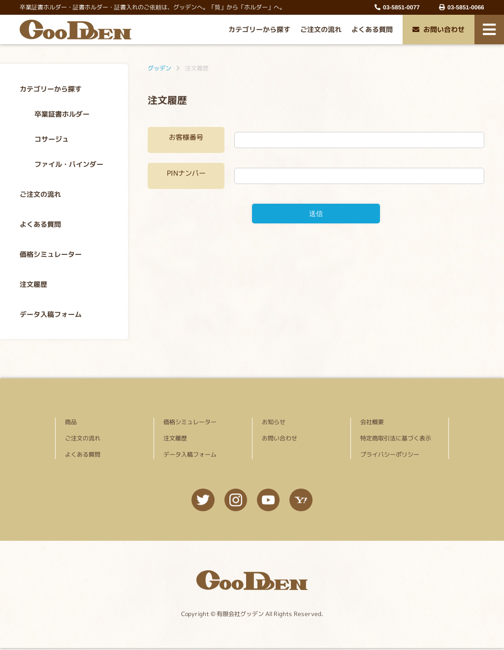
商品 (71, 422)
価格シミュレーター (51, 254)
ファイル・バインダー (68, 164)
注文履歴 (33, 284)
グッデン (159, 68)
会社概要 (372, 422)
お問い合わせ (438, 29)
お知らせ (273, 422)
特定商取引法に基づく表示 (395, 438)
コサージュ (51, 139)
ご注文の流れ (321, 29)
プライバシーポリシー (389, 454)
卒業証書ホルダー (62, 114)
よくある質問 (372, 29)
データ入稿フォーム (51, 314)
